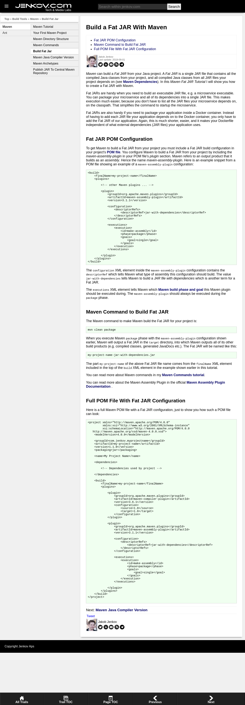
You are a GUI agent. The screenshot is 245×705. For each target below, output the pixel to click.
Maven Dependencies (140, 82)
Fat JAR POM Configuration (115, 40)
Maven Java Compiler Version (53, 57)
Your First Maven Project (50, 32)
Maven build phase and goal (180, 307)
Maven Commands (46, 45)
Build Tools (19, 18)
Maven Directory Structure (51, 39)
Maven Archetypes (45, 63)
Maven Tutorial (43, 26)
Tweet (91, 668)
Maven (34, 18)
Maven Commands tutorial (183, 393)
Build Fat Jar (50, 18)
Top (6, 18)
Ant (4, 32)
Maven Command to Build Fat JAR (120, 45)
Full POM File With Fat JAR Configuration (125, 49)
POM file (113, 152)
